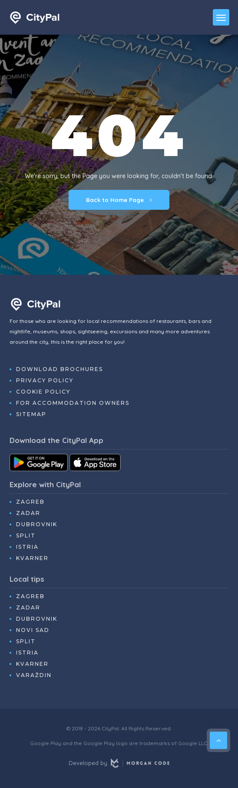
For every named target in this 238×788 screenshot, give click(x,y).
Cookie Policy (43, 391)
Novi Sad (33, 630)
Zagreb (30, 501)
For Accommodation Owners (72, 403)
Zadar (28, 513)
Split (26, 535)
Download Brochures (59, 369)
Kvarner (32, 558)
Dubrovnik (36, 524)
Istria (27, 547)
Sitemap (31, 414)
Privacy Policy (44, 380)
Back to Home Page (119, 199)
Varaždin (34, 675)
